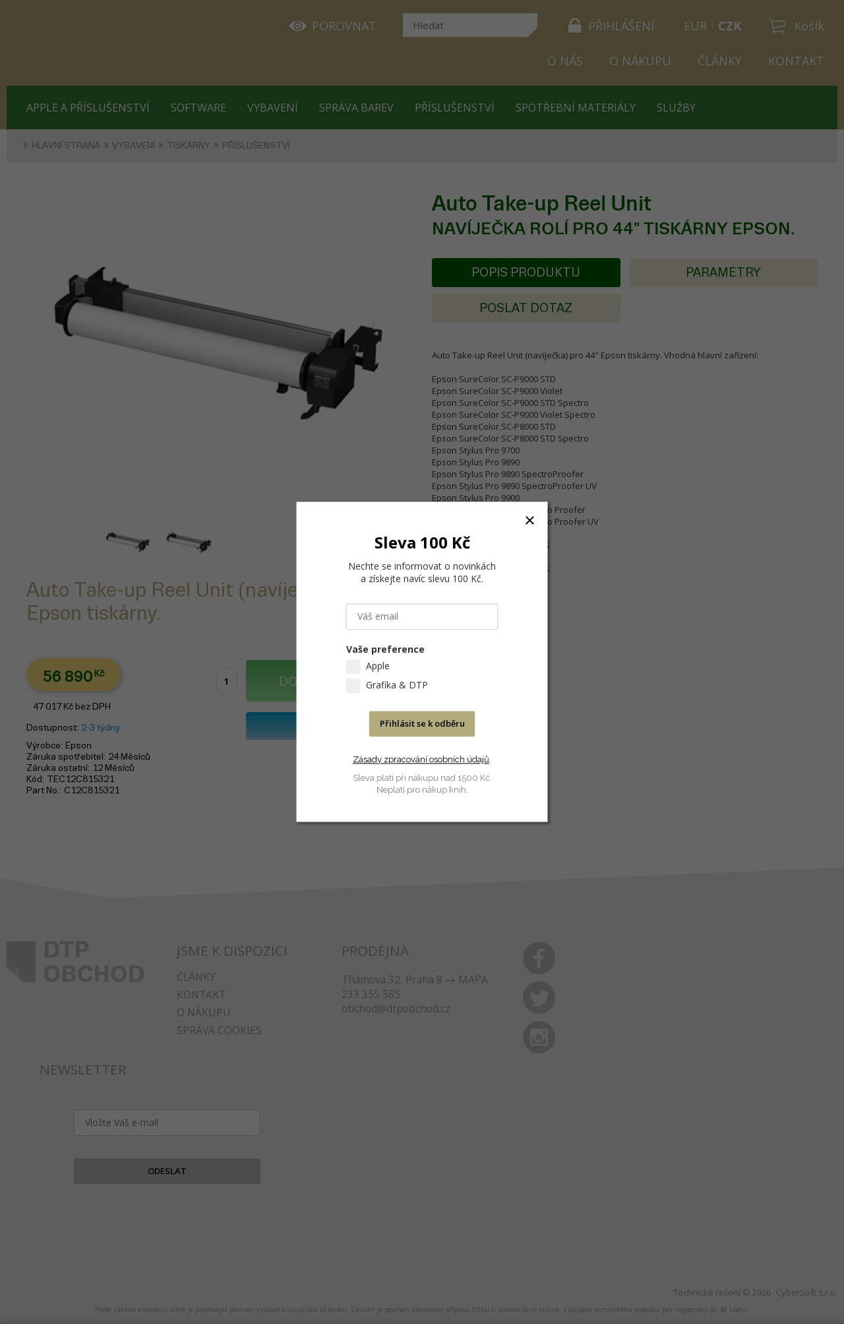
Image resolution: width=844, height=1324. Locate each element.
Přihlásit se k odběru (422, 724)
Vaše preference (385, 650)
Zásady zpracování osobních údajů (421, 759)
